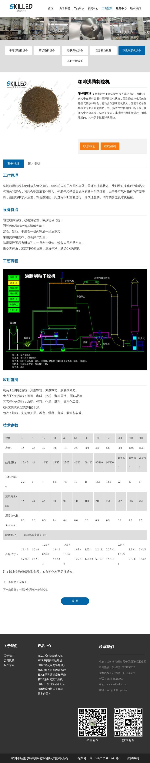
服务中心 (121, 8)
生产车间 (9, 665)
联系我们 (135, 8)
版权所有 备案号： (72, 758)
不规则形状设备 (131, 53)
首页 (50, 8)
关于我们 (64, 8)
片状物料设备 (47, 53)
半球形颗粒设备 (18, 53)
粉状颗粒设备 (75, 53)
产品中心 (44, 646)
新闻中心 (93, 8)
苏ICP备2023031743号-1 (105, 758)
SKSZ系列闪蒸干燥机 (50, 679)
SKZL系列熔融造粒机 (50, 655)
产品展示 (79, 8)
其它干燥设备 (75, 63)
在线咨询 (110, 148)
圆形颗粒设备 (103, 53)
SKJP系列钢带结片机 (50, 660)
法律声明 (133, 758)
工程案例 (107, 8)
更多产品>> (44, 693)
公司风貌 (9, 660)
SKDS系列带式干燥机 (50, 689)
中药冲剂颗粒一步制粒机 (33, 592)
